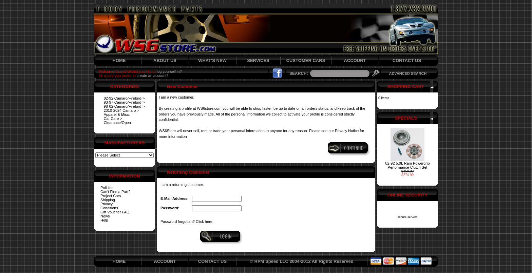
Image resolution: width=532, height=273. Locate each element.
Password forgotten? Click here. (186, 221)
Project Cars (110, 196)
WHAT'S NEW (212, 60)
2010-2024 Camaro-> (121, 110)
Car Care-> (113, 119)
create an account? (153, 76)
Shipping (107, 200)
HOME (119, 60)
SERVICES (258, 60)
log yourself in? (169, 71)
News (105, 216)
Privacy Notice (347, 131)
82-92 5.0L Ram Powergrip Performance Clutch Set (407, 165)
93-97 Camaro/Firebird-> (124, 102)
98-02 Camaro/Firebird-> (124, 106)
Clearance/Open (117, 123)
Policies (106, 188)
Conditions (109, 208)
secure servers (407, 217)
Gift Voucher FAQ (115, 212)
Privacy (106, 204)
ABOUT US (164, 60)
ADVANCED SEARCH (407, 73)
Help (104, 220)
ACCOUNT (355, 60)
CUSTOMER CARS (305, 60)
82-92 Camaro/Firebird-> (124, 98)
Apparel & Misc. (117, 114)
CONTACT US (407, 60)
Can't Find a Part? (115, 192)
